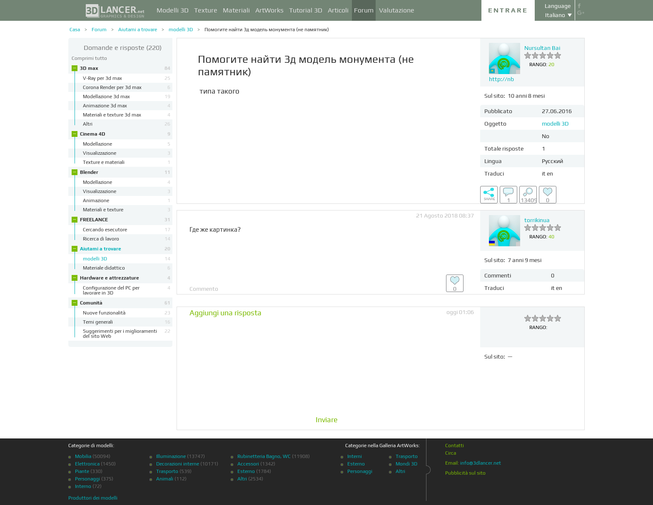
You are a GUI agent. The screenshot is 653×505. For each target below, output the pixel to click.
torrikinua (537, 220)
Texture (205, 10)
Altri (242, 479)
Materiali (236, 10)
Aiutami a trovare (137, 29)
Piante (82, 471)
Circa (450, 453)
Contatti (454, 445)
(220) (123, 48)
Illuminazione (171, 456)
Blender (125, 172)
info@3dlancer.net (480, 463)
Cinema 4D (125, 134)
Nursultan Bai (542, 48)
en (550, 173)
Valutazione (396, 10)
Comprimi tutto (89, 58)
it (544, 173)
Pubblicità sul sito (465, 473)
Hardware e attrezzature (125, 278)
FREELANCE (125, 220)
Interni (354, 456)
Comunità (125, 303)
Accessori (248, 464)
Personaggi (87, 479)
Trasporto (167, 471)
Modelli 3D (173, 10)
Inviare (327, 419)
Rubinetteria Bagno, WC (264, 456)
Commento (203, 289)
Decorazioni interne (177, 464)
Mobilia (83, 456)
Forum (364, 10)
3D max (125, 68)
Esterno (246, 471)
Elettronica (87, 464)
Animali (164, 479)
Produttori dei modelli (92, 498)
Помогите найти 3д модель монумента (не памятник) (266, 29)
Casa (75, 29)
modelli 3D (181, 29)
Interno (83, 486)
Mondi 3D (406, 464)
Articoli (338, 10)
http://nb (501, 79)
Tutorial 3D (305, 10)
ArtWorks (269, 10)
